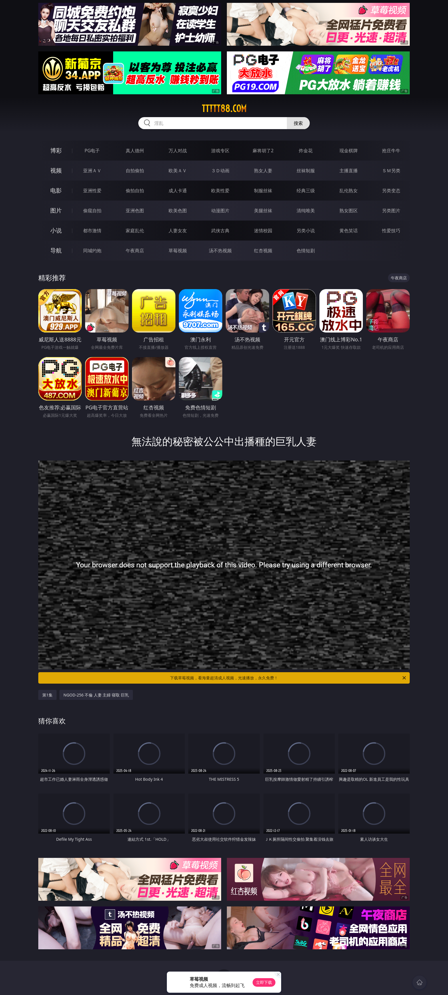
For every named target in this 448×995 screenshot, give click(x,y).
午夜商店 (135, 250)
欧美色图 (178, 210)
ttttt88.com (224, 108)
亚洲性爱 (92, 190)
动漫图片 (220, 210)
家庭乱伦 (135, 230)
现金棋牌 (348, 150)
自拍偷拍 (135, 170)
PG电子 (92, 150)
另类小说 (306, 230)
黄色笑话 (348, 230)
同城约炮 (92, 250)
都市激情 (92, 230)
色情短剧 (306, 250)
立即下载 (264, 982)
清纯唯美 (306, 210)
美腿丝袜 (263, 210)
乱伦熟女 (348, 190)
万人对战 (178, 150)
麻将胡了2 (263, 150)
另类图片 (391, 210)
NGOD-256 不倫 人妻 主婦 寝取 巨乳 (96, 695)
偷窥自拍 (92, 210)
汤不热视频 (220, 250)
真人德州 (135, 150)
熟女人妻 (263, 170)
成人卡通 (178, 190)
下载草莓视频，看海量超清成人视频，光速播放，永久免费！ (288, 677)
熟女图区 (348, 210)
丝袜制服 (306, 170)
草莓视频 (178, 250)
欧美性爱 (220, 190)
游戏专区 (220, 150)
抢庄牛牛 (391, 150)
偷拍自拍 (135, 190)
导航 (56, 250)
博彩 (56, 150)
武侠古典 (220, 230)
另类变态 (391, 190)
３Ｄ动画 (220, 170)
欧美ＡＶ (178, 170)
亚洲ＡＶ (92, 170)
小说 (56, 230)
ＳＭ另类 (391, 170)
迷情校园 (263, 230)
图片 (56, 210)
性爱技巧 (391, 230)
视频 (56, 170)
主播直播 (348, 170)
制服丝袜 (263, 190)
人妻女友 (178, 230)
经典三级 (306, 190)
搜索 (298, 123)
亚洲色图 (135, 210)
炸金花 (306, 150)
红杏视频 (263, 250)
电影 (56, 190)
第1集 (47, 695)
